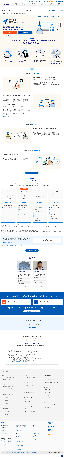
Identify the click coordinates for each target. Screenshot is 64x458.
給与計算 (3, 385)
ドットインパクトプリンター (4, 445)
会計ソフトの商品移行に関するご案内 (50, 380)
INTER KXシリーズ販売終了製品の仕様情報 (30, 412)
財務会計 (3, 376)
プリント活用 (51, 426)
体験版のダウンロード (48, 390)
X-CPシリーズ (26, 411)
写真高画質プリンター (4, 431)
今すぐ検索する (32, 328)
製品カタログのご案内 (16, 309)
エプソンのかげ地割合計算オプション (29, 393)
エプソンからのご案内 (47, 376)
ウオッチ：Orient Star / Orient (19, 442)
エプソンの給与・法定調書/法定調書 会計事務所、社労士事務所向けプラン (11, 388)
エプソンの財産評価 (5, 406)
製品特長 (39, 16)
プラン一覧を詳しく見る (33, 251)
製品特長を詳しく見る (33, 174)
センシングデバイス (35, 440)
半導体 (33, 437)
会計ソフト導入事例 (47, 398)
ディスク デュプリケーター (19, 446)
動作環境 (58, 16)
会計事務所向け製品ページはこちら (11, 37)
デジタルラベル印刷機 (19, 431)
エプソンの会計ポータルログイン (50, 405)
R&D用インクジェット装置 (36, 434)
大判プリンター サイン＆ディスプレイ (21, 427)
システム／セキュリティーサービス (28, 407)
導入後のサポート (7, 117)
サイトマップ (3, 453)
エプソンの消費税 (5, 409)
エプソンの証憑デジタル (27, 380)
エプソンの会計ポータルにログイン (56, 10)
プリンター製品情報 (19, 437)
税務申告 (3, 393)
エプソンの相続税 (5, 403)
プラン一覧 (46, 16)
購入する (9, 33)
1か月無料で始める (24, 33)
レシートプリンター (3, 446)
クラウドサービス (25, 376)
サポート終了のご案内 (48, 408)
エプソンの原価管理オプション (28, 392)
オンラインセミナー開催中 (50, 309)
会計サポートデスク (26, 418)
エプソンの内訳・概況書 (6, 400)
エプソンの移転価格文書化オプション (29, 395)
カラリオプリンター (4, 434)
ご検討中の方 (46, 388)
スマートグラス (18, 441)
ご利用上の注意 (14, 453)
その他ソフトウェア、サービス (28, 398)
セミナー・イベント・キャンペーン (44, 1)
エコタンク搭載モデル (4, 437)
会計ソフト (5, 372)
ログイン (52, 1)
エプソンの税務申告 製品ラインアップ (8, 395)
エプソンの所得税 (5, 401)
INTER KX (25, 409)
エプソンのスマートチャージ (4, 440)
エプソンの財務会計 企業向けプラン (8, 380)
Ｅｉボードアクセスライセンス (28, 402)
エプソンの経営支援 (26, 383)
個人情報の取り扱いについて (21, 453)
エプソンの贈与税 (5, 404)
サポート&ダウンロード (52, 427)
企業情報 (50, 430)
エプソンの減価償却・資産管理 (7, 398)
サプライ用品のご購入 (32, 309)
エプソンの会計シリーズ (11, 10)
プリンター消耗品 (18, 435)
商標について (28, 453)
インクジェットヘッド (35, 433)
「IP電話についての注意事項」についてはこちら (19, 362)
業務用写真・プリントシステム (20, 430)
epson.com (33, 453)
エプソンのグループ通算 (6, 412)
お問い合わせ (35, 1)
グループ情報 (30, 1)
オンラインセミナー (47, 395)
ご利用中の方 (46, 403)
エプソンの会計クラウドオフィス (28, 386)
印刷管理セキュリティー (19, 450)
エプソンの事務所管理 (6, 414)
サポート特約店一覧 (47, 393)
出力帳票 (52, 16)
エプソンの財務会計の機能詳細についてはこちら (10, 246)
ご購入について (47, 392)
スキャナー (17, 445)
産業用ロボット (34, 427)
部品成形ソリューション (36, 430)
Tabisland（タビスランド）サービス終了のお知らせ (52, 383)
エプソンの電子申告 (5, 415)
